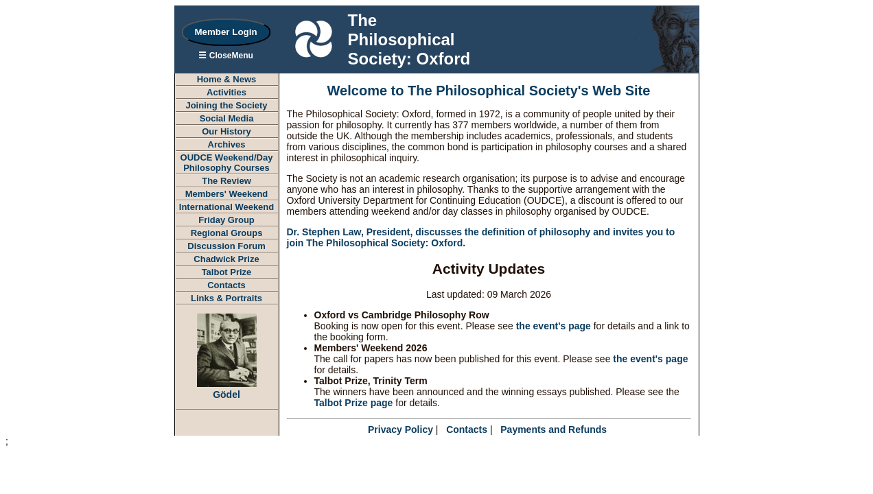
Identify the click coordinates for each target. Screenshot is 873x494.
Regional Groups (227, 233)
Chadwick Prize (226, 259)
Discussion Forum (226, 246)
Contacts (226, 285)
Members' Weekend (226, 194)
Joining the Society (226, 105)
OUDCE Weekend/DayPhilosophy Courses (227, 162)
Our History (226, 131)
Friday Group (226, 220)
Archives (227, 144)
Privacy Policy (400, 429)
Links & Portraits (226, 298)
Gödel (227, 389)
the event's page (553, 325)
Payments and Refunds (553, 429)
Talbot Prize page (353, 402)
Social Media (227, 118)
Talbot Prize (227, 272)
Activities (226, 92)
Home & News (227, 79)
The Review (226, 181)
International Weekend (226, 207)
